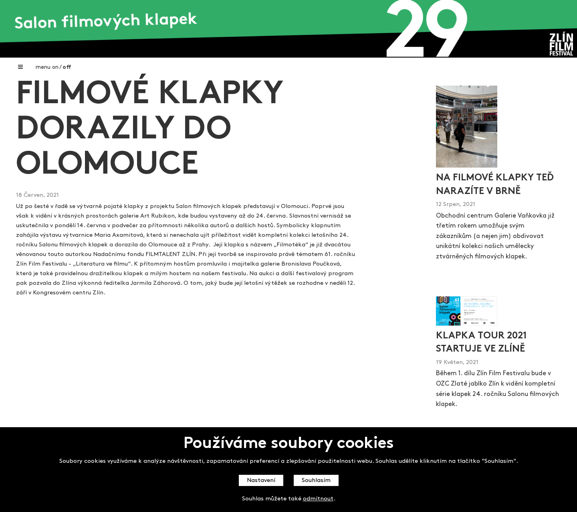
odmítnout (318, 499)
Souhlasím (316, 481)
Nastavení (261, 481)
